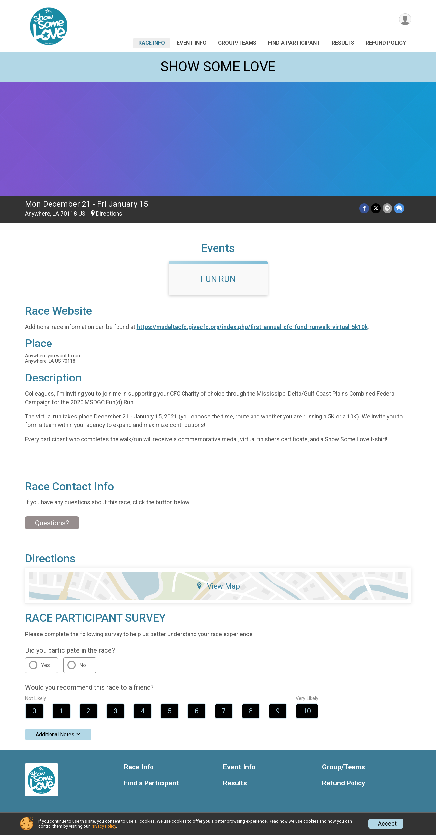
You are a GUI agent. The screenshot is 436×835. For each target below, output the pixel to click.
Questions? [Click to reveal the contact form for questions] (52, 523)
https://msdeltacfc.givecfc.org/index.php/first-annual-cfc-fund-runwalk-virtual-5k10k (252, 327)
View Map (218, 586)
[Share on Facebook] (364, 208)
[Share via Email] (387, 208)
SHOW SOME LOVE (218, 66)
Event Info (192, 43)
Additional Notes (58, 734)
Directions (109, 213)
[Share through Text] (399, 208)
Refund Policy (386, 43)
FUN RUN (218, 279)
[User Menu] (405, 19)
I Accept (386, 823)
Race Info (151, 43)
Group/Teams (237, 43)
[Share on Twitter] (376, 208)
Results (343, 43)
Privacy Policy (103, 826)
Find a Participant (294, 43)
